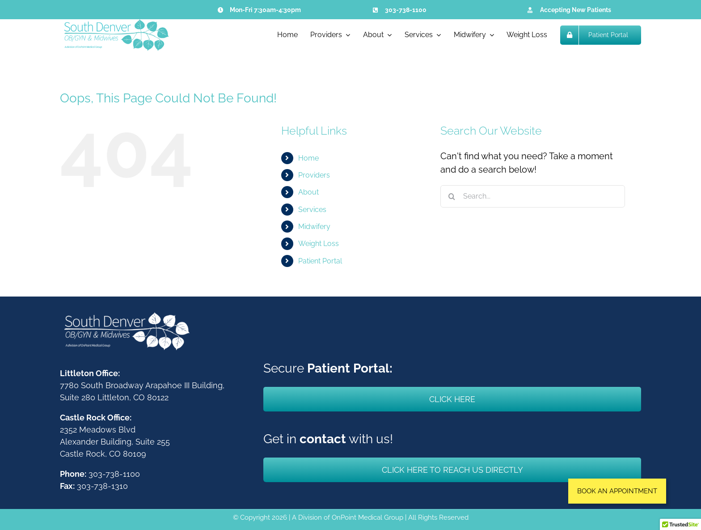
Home (308, 158)
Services (312, 209)
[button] (617, 491)
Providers (314, 175)
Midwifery (314, 226)
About (308, 192)
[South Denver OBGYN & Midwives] (116, 23)
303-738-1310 (102, 486)
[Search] (451, 196)
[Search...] (532, 196)
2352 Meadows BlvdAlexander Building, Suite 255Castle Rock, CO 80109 (115, 441)
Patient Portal (320, 261)
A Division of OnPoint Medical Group (347, 517)
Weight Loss (318, 243)
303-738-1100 (406, 9)
